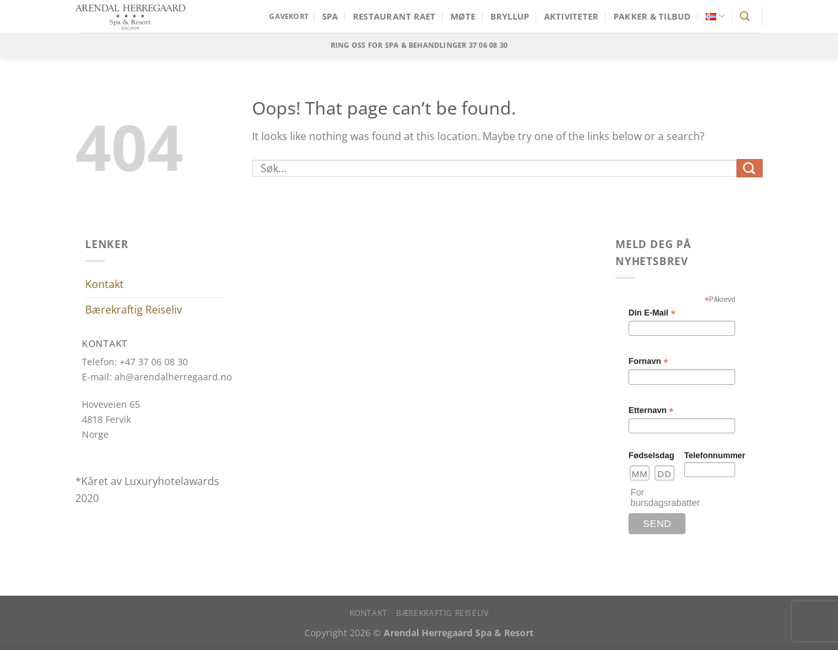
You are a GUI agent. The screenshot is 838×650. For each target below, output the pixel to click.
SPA (330, 16)
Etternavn (651, 410)
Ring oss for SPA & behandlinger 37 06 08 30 (419, 45)
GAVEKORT (288, 16)
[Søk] (745, 16)
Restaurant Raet (394, 16)
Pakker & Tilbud (652, 16)
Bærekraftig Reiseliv (133, 309)
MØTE (462, 16)
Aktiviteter (571, 16)
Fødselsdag (651, 455)
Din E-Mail (652, 313)
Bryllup (510, 16)
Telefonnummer (709, 455)
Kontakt (104, 284)
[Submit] (750, 168)
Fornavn (648, 361)
